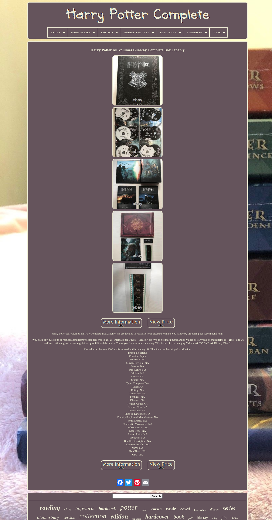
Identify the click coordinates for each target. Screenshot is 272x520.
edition (119, 516)
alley (214, 518)
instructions (200, 510)
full (190, 518)
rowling (50, 507)
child (67, 509)
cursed (156, 509)
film (224, 518)
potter (128, 507)
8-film (235, 518)
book (178, 517)
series (229, 508)
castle (171, 508)
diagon (214, 509)
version (69, 517)
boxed (185, 509)
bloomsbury (48, 517)
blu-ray (202, 518)
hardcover (157, 516)
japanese (136, 518)
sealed (144, 510)
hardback (107, 508)
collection (92, 516)
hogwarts (84, 508)
